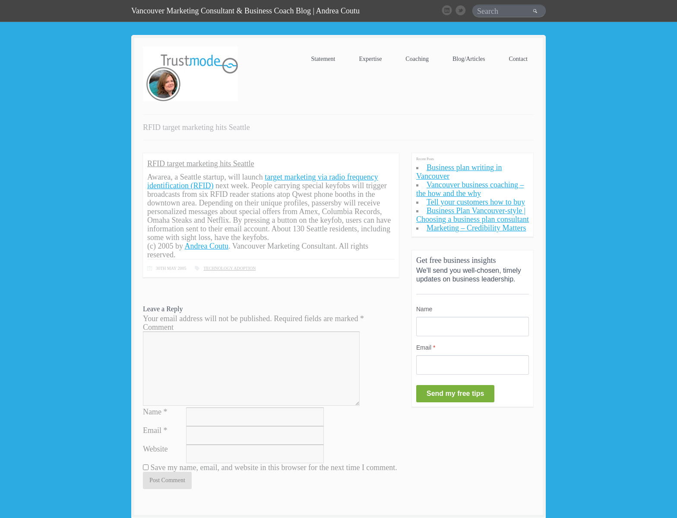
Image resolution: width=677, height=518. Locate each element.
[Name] (472, 326)
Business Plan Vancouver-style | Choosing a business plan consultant (472, 215)
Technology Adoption (229, 268)
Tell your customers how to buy (476, 202)
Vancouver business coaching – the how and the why (470, 189)
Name (152, 411)
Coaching (417, 59)
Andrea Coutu (206, 246)
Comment (158, 327)
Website (155, 449)
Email (152, 430)
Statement (323, 59)
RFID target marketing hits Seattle (200, 163)
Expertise (370, 59)
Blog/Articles (468, 59)
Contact (518, 59)
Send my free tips (455, 393)
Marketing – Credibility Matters (476, 228)
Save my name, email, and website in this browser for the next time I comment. (274, 467)
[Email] (472, 365)
